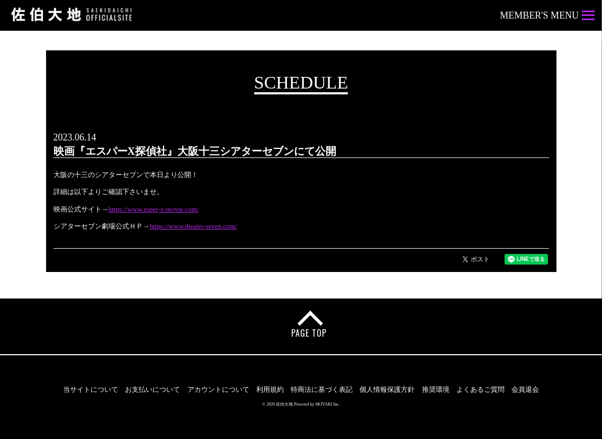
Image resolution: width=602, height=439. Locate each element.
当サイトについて (90, 389)
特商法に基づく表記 (322, 389)
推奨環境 (436, 389)
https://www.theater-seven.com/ (193, 226)
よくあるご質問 (480, 389)
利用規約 (270, 389)
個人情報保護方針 (387, 389)
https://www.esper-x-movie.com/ (154, 209)
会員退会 (525, 389)
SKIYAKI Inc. (327, 404)
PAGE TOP (309, 333)
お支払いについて (152, 389)
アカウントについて (218, 389)
